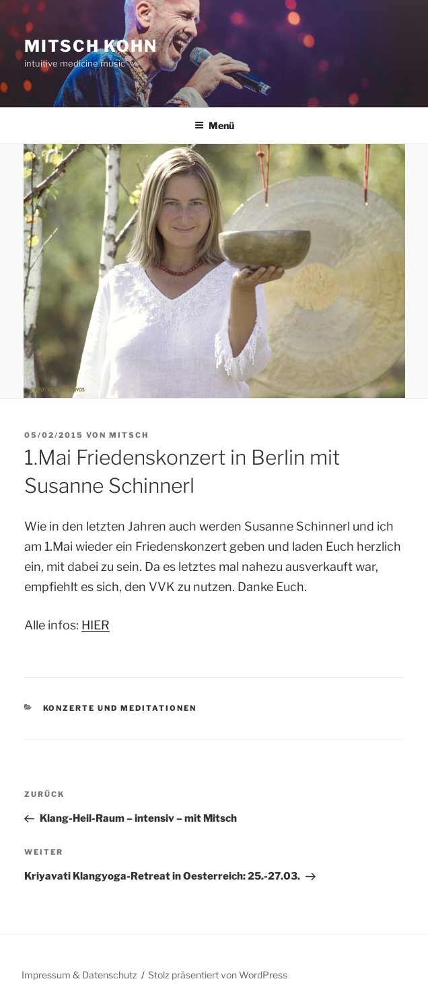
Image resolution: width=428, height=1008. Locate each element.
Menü (214, 125)
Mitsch (129, 435)
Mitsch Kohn (90, 46)
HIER (95, 625)
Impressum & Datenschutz (79, 974)
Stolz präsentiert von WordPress (217, 974)
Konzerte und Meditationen (120, 708)
